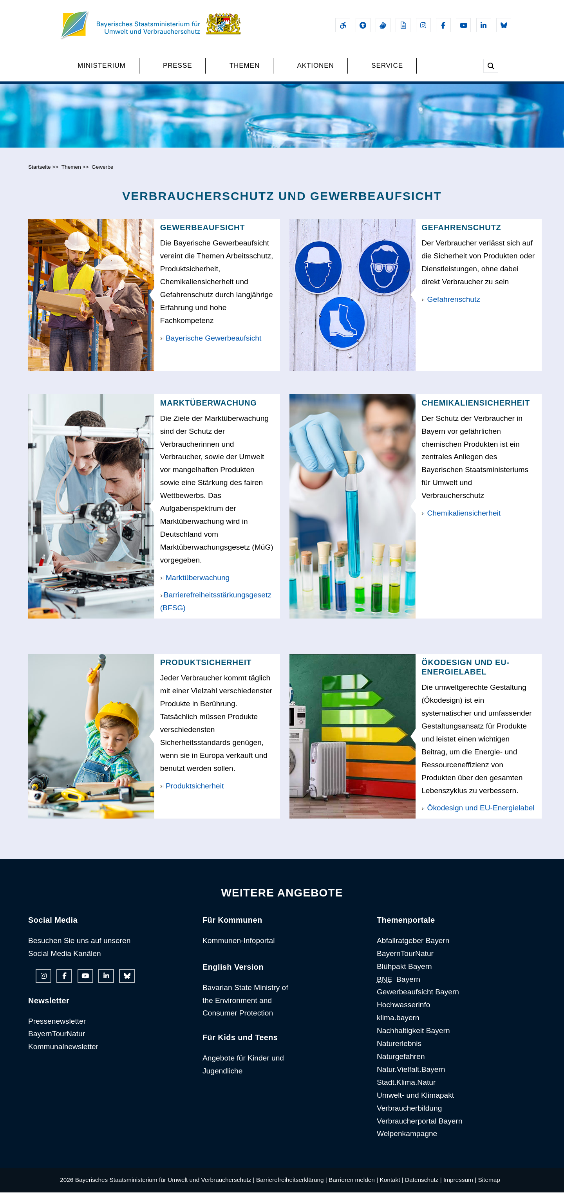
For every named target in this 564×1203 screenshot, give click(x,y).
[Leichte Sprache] (403, 25)
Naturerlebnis (399, 1054)
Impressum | (459, 1190)
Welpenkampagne (407, 1144)
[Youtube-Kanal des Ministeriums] (463, 25)
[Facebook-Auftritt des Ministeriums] (443, 25)
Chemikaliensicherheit (461, 523)
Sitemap (489, 1190)
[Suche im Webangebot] (490, 66)
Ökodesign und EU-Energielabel (477, 818)
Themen (71, 177)
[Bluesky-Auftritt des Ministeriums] (503, 25)
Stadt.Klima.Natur (406, 1093)
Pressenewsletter (57, 1031)
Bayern (398, 989)
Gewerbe (102, 177)
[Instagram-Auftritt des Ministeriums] (423, 25)
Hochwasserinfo (403, 1015)
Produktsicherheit (192, 796)
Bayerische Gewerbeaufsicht (211, 348)
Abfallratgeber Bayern (413, 951)
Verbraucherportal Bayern (420, 1131)
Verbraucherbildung (409, 1118)
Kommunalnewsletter (63, 1057)
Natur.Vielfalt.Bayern (411, 1080)
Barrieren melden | (353, 1190)
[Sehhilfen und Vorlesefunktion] (363, 25)
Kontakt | (391, 1190)
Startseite (39, 177)
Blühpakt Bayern (404, 976)
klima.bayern (398, 1028)
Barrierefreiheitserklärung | (291, 1190)
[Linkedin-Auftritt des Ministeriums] (483, 25)
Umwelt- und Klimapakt (415, 1106)
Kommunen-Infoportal (238, 951)
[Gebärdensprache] (383, 25)
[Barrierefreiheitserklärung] (342, 25)
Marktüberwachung (195, 588)
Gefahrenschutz (450, 310)
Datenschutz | (423, 1190)
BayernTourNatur (56, 1044)
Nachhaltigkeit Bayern (413, 1041)
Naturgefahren (401, 1067)
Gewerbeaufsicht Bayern (418, 1002)
